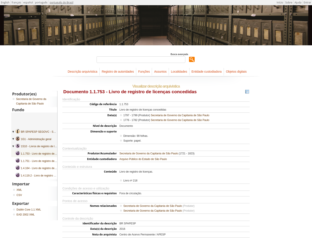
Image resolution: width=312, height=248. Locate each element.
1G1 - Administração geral (36, 139)
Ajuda (297, 2)
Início (280, 2)
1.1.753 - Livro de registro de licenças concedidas (50, 153)
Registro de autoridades (118, 71)
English (5, 2)
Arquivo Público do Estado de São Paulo (143, 159)
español (28, 2)
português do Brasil (61, 2)
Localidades (179, 71)
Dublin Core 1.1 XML (28, 209)
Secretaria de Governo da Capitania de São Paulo (180, 115)
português (41, 2)
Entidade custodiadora (206, 71)
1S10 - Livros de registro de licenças (42, 146)
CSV (19, 195)
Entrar (307, 2)
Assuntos (160, 71)
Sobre (288, 2)
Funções (144, 71)
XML (19, 189)
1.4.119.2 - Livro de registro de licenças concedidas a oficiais (56, 175)
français (16, 2)
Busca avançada (179, 54)
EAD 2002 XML (25, 214)
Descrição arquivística (82, 71)
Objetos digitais (236, 71)
